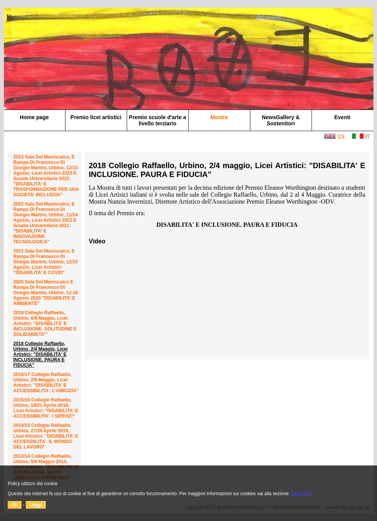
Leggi (36, 505)
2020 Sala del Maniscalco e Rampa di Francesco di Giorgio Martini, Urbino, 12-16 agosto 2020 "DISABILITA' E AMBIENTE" (45, 292)
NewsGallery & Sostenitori (281, 120)
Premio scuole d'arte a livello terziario (157, 120)
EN (341, 136)
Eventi (342, 117)
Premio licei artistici (95, 117)
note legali (300, 493)
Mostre (219, 117)
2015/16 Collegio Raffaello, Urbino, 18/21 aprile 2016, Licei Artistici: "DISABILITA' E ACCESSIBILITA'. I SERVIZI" (46, 408)
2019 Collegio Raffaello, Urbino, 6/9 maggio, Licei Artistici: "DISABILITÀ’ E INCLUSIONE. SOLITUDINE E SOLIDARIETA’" (45, 323)
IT (367, 136)
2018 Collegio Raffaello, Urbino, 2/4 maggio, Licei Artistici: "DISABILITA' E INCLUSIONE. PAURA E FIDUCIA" (40, 354)
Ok (15, 505)
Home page (34, 117)
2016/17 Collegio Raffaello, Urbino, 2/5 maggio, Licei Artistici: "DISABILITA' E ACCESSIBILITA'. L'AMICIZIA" (46, 382)
